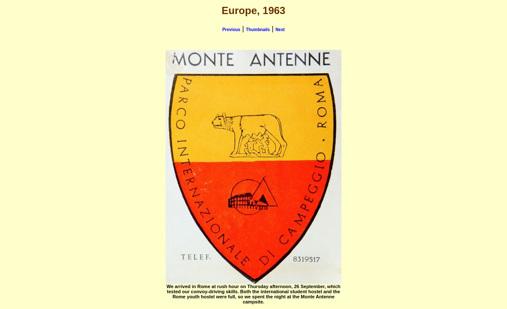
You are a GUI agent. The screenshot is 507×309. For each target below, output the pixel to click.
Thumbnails (258, 29)
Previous (231, 29)
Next (280, 29)
